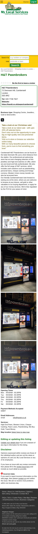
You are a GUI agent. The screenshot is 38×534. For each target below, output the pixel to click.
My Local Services (22, 503)
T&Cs (9, 498)
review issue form (23, 467)
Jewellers (30, 112)
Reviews (34, 498)
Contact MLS (24, 494)
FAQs (4, 498)
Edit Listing (6, 494)
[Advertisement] (19, 35)
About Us (10, 491)
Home (26, 2)
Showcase (14, 494)
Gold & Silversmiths (8, 115)
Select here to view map (20, 432)
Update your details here (10, 443)
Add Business (20, 491)
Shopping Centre (19, 112)
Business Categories (27, 500)
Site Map (26, 498)
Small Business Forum (11, 500)
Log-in (33, 2)
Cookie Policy (17, 498)
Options (29, 491)
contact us (22, 478)
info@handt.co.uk (19, 418)
